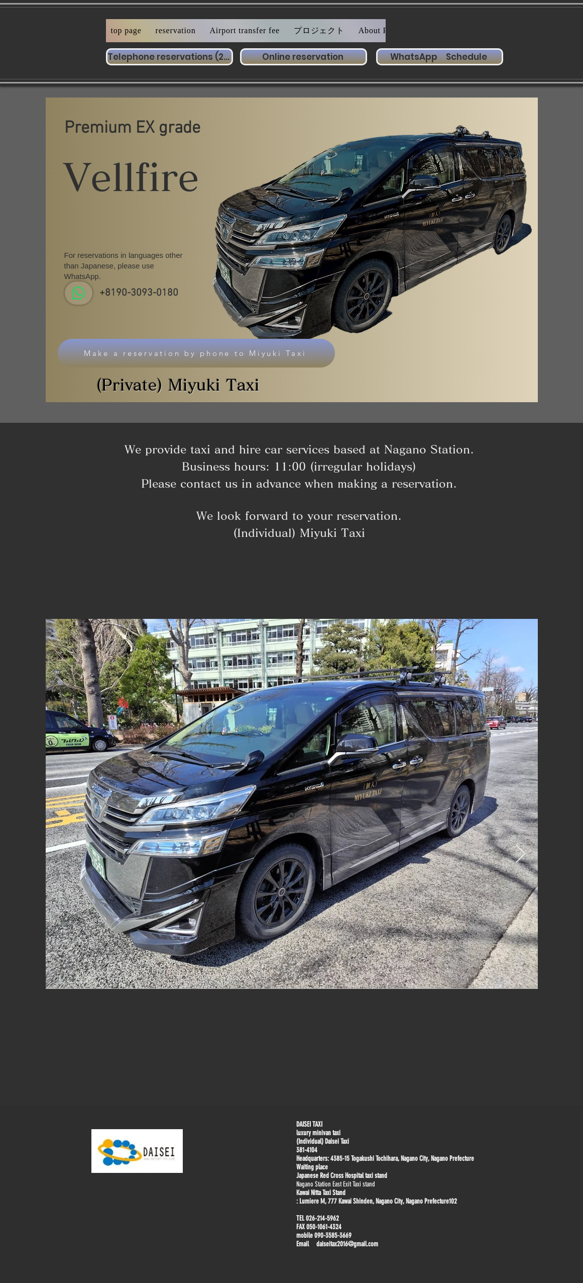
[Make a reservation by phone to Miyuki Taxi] (196, 353)
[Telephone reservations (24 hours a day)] (169, 56)
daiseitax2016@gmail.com (347, 1244)
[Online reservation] (303, 56)
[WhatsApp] (78, 293)
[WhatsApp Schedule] (439, 56)
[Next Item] (520, 854)
